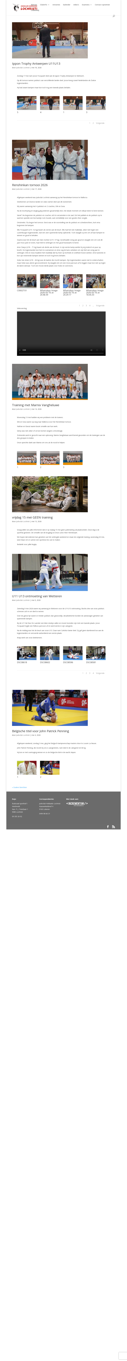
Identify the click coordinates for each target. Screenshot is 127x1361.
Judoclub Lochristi (23, 67)
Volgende (100, 123)
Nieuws (34, 5)
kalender (66, 5)
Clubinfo (43, 5)
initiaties (56, 5)
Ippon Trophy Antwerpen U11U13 (36, 63)
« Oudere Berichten (19, 787)
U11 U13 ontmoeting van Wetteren (37, 596)
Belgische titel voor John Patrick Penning (40, 731)
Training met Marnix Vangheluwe (35, 405)
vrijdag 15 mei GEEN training (32, 517)
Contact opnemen (102, 5)
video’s (76, 5)
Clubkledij (35, 10)
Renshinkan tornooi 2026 (30, 185)
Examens (85, 5)
